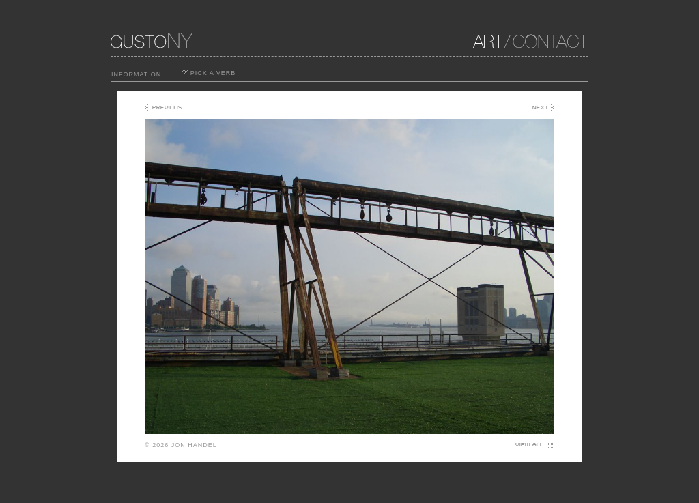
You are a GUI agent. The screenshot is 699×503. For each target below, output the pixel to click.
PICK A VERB (209, 73)
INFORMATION (136, 74)
